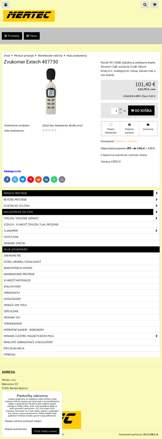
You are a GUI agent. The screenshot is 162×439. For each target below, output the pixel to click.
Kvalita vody (12, 286)
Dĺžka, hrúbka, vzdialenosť (22, 262)
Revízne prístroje (82, 200)
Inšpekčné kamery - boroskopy (24, 330)
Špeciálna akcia (13, 348)
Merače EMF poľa (15, 305)
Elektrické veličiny (82, 206)
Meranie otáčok (14, 243)
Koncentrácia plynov (18, 268)
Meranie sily (12, 317)
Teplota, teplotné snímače (82, 218)
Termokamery (13, 323)
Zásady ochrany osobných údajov (23, 421)
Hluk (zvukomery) (16, 249)
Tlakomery (82, 231)
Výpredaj (9, 354)
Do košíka (141, 110)
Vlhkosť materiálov (17, 280)
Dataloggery (12, 299)
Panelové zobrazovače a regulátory (28, 342)
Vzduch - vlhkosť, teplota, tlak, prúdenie (31, 224)
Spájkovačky (12, 292)
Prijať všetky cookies (45, 431)
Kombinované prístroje (19, 274)
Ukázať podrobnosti (16, 429)
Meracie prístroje (81, 193)
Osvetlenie (11, 237)
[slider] (49, 130)
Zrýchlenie (11, 311)
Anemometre (12, 255)
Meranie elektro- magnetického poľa (82, 336)
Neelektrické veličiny (82, 212)
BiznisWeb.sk (150, 434)
